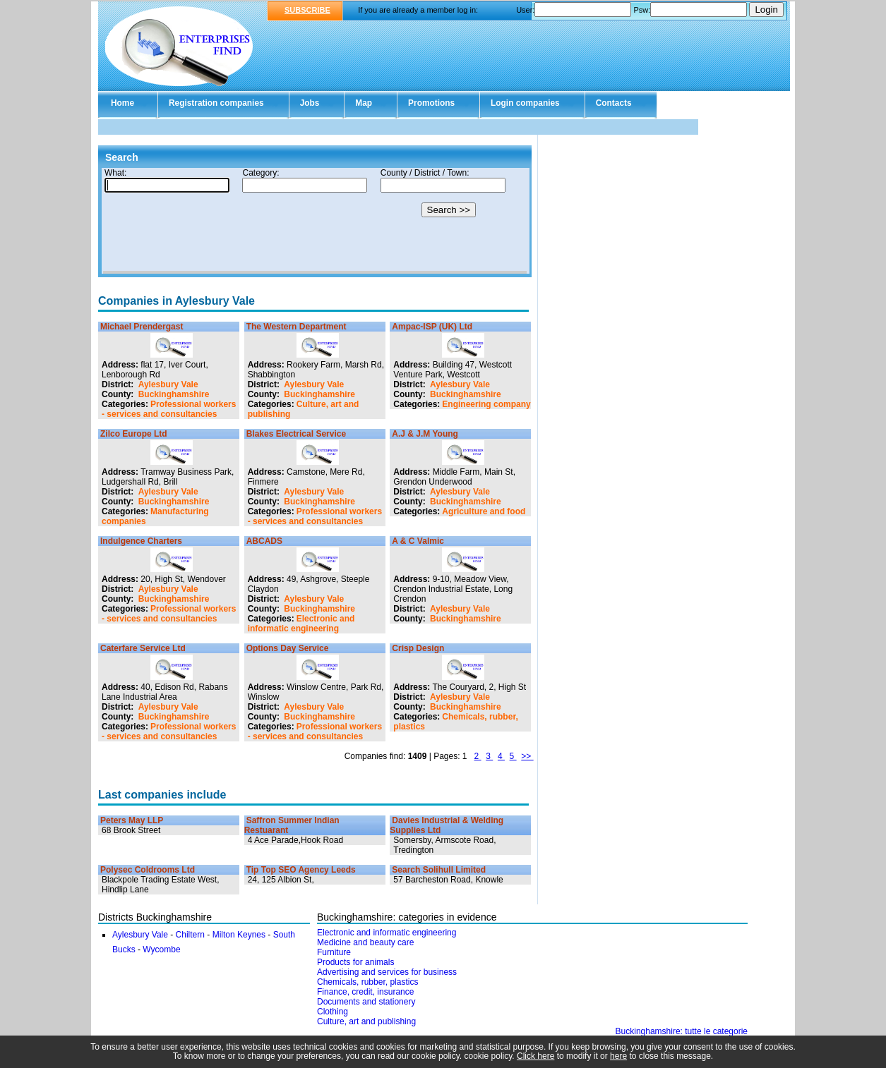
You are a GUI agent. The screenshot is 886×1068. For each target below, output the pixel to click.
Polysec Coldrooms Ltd (147, 870)
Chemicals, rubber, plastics (367, 982)
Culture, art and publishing (366, 1021)
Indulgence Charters (141, 541)
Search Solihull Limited (439, 870)
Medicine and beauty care (365, 942)
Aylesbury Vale (168, 384)
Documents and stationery (366, 1002)
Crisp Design (418, 648)
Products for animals (355, 962)
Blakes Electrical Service (296, 434)
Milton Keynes (238, 935)
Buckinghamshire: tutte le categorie (682, 1031)
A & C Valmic (418, 541)
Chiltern (190, 935)
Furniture (334, 952)
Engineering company (486, 404)
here (618, 1056)
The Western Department (296, 327)
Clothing (332, 1012)
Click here (535, 1056)
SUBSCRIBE (307, 10)
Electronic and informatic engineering (301, 623)
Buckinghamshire (174, 394)
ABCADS (264, 541)
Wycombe (161, 949)
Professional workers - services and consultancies (169, 409)
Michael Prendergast (141, 327)
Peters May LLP (131, 820)
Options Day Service (287, 648)
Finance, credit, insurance (365, 992)
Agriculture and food (483, 511)
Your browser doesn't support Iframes (315, 221)
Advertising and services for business (387, 972)
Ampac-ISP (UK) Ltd (432, 327)
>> (527, 756)
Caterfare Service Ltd (143, 648)
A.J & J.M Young (425, 434)
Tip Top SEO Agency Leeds (301, 870)
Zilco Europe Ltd (133, 434)
